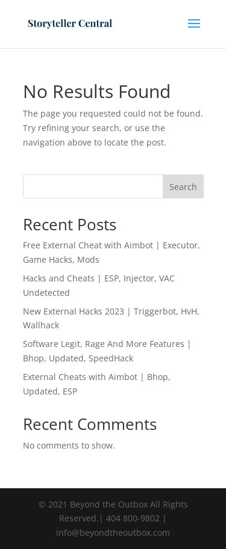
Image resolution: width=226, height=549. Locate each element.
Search (183, 186)
